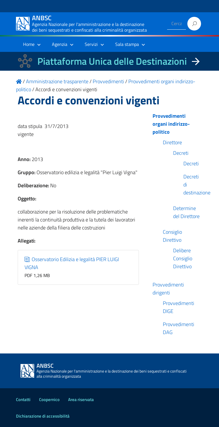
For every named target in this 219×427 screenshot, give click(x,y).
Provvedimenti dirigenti (168, 288)
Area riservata (81, 399)
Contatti (23, 399)
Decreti (180, 153)
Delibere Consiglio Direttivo (182, 258)
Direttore (172, 142)
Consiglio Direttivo (172, 236)
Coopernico (49, 399)
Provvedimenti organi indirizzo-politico (171, 124)
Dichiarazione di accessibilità (43, 416)
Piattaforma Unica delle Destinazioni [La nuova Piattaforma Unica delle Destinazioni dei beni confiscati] (112, 61)
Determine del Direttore (186, 212)
